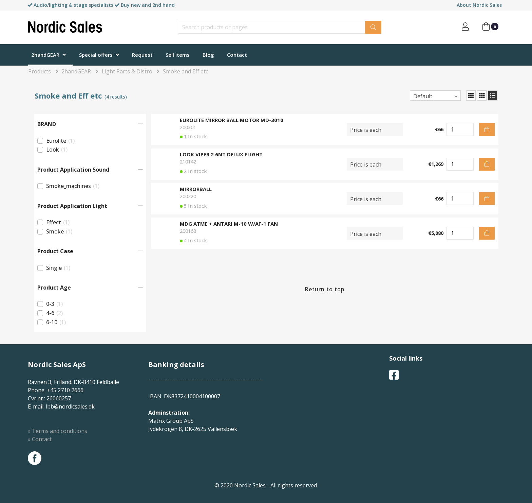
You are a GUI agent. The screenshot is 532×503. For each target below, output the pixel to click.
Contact (237, 54)
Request (142, 54)
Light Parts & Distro (127, 71)
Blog (208, 54)
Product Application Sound (73, 169)
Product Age (54, 287)
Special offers (96, 54)
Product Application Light (72, 206)
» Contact (40, 439)
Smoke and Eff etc (185, 71)
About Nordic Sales (479, 5)
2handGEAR (45, 54)
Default (422, 96)
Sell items (178, 54)
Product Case (55, 251)
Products (39, 71)
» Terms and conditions (57, 431)
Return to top (324, 289)
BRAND (46, 124)
